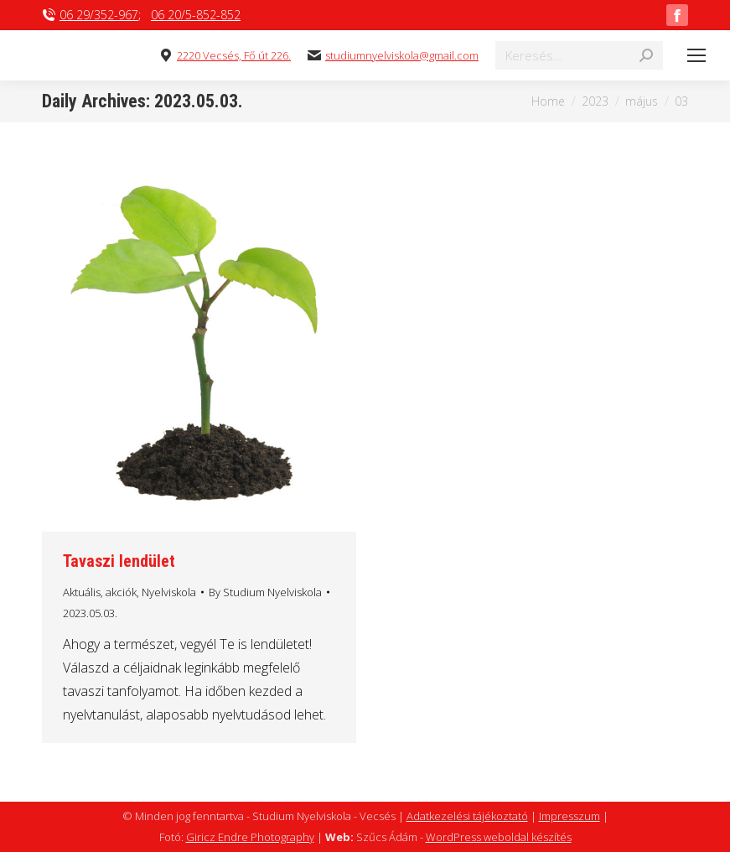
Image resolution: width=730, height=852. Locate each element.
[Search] (579, 55)
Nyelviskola (169, 592)
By (265, 592)
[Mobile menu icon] (696, 55)
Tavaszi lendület (119, 561)
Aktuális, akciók (100, 592)
